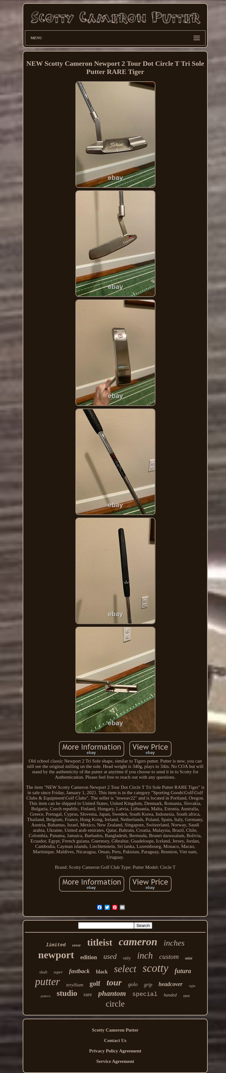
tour (114, 982)
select (125, 968)
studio (67, 993)
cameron (138, 941)
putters (45, 996)
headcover (171, 984)
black (101, 971)
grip (148, 984)
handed (170, 995)
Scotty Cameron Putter (115, 1030)
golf (95, 983)
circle (115, 1004)
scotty (155, 968)
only (127, 958)
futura (183, 970)
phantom (112, 993)
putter (47, 981)
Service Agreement (115, 1061)
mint (188, 958)
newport (56, 954)
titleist (99, 942)
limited (56, 945)
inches (174, 942)
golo (132, 984)
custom (169, 956)
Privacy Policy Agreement (115, 1050)
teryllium (74, 984)
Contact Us (115, 1040)
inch (145, 955)
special (145, 994)
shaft (43, 972)
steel (186, 996)
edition (88, 957)
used (110, 956)
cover (76, 945)
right (192, 986)
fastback (79, 971)
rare (88, 994)
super (58, 972)
